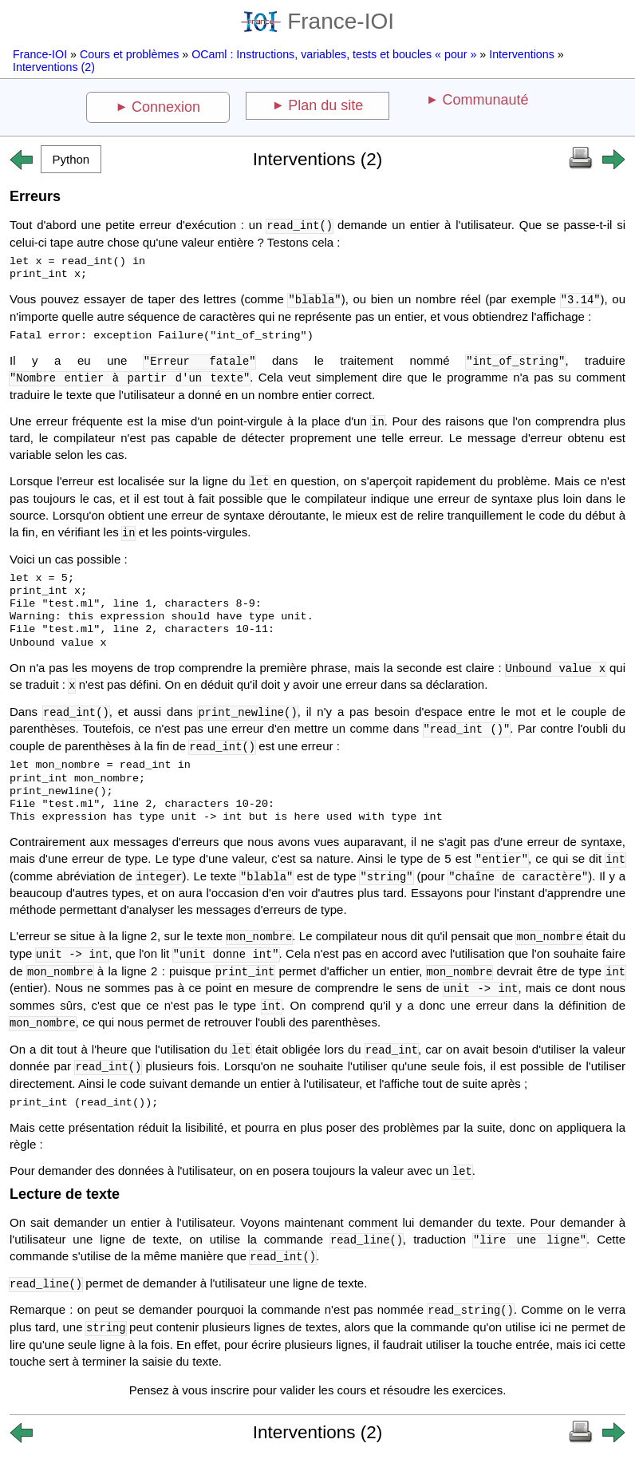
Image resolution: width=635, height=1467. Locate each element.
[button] (71, 159)
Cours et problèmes (129, 54)
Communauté (485, 100)
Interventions (521, 54)
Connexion (166, 107)
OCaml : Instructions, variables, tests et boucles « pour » (333, 54)
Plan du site (325, 105)
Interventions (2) (54, 67)
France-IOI (317, 21)
